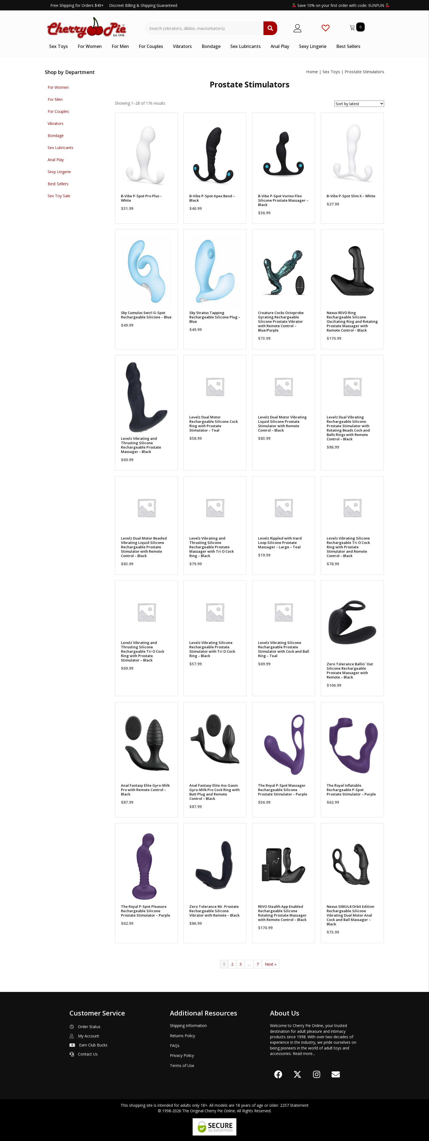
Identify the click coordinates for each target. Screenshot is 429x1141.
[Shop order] (359, 104)
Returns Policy (182, 1035)
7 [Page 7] (258, 964)
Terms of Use (182, 1065)
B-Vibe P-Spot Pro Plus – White (141, 198)
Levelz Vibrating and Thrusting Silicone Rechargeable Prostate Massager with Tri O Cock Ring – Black (211, 547)
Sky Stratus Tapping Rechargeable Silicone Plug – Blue (214, 317)
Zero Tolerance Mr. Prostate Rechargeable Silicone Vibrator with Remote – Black (214, 911)
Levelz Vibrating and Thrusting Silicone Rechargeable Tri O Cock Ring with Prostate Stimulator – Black (142, 651)
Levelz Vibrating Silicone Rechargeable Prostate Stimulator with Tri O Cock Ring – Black (212, 649)
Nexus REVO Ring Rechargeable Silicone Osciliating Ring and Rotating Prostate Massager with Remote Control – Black (352, 321)
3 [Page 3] (240, 964)
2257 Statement (294, 1105)
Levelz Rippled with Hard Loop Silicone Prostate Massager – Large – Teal (280, 542)
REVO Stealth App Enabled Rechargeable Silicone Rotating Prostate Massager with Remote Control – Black (282, 913)
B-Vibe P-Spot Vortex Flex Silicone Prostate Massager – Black (283, 200)
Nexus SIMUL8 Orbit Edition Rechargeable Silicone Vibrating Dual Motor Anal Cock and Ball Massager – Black (350, 915)
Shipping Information (188, 1025)
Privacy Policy (182, 1055)
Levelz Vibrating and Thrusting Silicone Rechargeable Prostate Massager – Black (141, 445)
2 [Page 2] (232, 964)
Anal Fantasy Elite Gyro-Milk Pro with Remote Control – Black (145, 790)
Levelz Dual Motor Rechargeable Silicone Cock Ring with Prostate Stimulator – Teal (213, 424)
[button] (278, 1074)
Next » (270, 964)
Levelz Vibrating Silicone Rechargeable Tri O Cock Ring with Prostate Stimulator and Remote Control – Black (348, 547)
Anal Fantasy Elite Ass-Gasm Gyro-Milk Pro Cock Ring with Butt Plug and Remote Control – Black (214, 792)
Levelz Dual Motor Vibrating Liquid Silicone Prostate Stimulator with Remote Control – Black (282, 424)
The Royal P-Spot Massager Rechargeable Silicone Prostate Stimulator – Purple (282, 790)
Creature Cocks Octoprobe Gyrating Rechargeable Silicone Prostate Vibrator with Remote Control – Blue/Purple (281, 321)
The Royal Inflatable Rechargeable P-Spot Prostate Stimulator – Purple (351, 790)
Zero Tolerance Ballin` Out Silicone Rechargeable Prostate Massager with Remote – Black (350, 670)
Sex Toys (331, 71)
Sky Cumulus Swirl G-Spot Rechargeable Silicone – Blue (146, 315)
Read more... (304, 1053)
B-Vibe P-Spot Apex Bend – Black (212, 198)
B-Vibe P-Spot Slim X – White (351, 195)
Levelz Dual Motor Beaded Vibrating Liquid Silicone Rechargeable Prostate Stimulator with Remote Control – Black (144, 547)
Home (312, 71)
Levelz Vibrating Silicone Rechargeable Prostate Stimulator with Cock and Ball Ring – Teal (283, 649)
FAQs (174, 1045)
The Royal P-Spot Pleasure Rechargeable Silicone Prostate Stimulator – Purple (145, 911)
